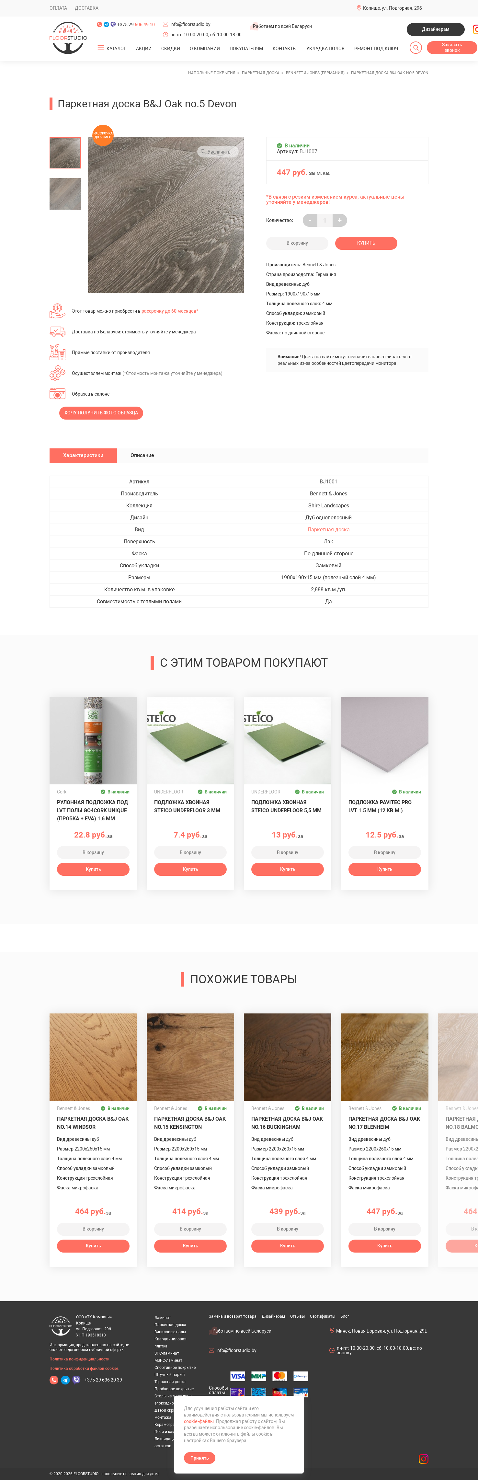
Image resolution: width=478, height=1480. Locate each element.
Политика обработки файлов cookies (84, 1368)
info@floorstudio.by (190, 24)
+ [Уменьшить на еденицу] (340, 220)
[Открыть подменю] (101, 48)
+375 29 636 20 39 (103, 1379)
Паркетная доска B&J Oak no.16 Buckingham (287, 1123)
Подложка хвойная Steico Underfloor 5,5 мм (286, 806)
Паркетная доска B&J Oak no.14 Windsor (93, 1123)
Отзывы (297, 1316)
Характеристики (83, 455)
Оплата (58, 8)
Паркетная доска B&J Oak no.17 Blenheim (384, 1123)
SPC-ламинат (166, 1353)
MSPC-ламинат (168, 1360)
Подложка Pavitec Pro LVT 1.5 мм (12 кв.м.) (380, 806)
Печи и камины (168, 1431)
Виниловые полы (170, 1332)
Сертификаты (322, 1316)
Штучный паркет (169, 1374)
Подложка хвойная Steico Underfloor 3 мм (187, 806)
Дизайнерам (436, 29)
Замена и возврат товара (232, 1316)
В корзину (297, 243)
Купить (366, 243)
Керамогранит (167, 1424)
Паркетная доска (329, 529)
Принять (199, 1458)
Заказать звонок (452, 47)
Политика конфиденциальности (79, 1359)
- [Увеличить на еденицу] (310, 220)
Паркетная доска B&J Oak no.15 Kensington (190, 1123)
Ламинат (162, 1317)
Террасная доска (170, 1382)
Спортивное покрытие (175, 1367)
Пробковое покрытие (174, 1389)
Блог (344, 1316)
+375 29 (136, 24)
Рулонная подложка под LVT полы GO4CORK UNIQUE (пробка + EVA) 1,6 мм (92, 810)
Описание (142, 455)
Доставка (86, 8)
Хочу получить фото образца (101, 412)
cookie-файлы (199, 1421)
